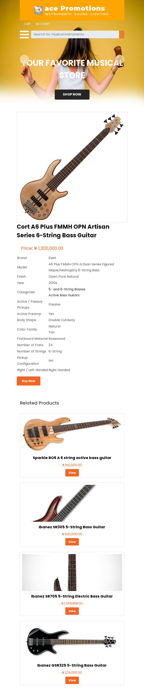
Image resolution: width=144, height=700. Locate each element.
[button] (24, 59)
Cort (52, 258)
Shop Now (72, 94)
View (72, 473)
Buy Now (28, 381)
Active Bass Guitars (64, 295)
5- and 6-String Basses (67, 289)
